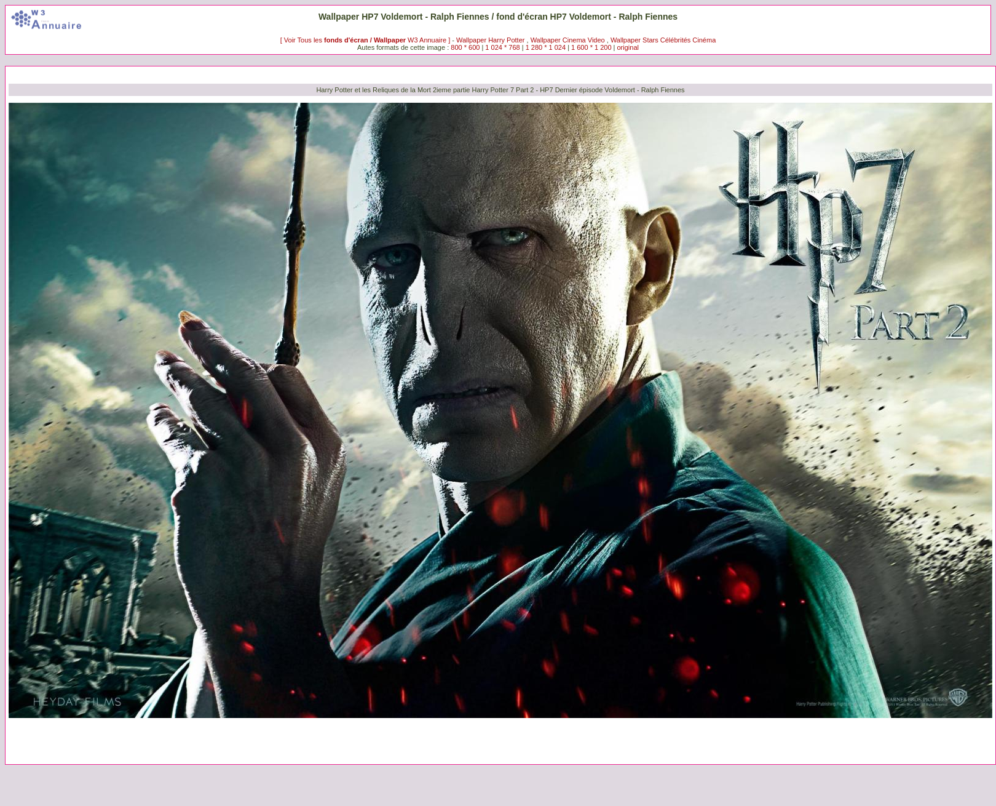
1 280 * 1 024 (546, 47)
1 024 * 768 (503, 47)
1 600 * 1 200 (591, 47)
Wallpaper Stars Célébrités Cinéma (663, 40)
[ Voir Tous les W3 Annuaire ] (366, 40)
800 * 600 (465, 47)
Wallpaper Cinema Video (568, 40)
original (628, 47)
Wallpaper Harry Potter (490, 40)
